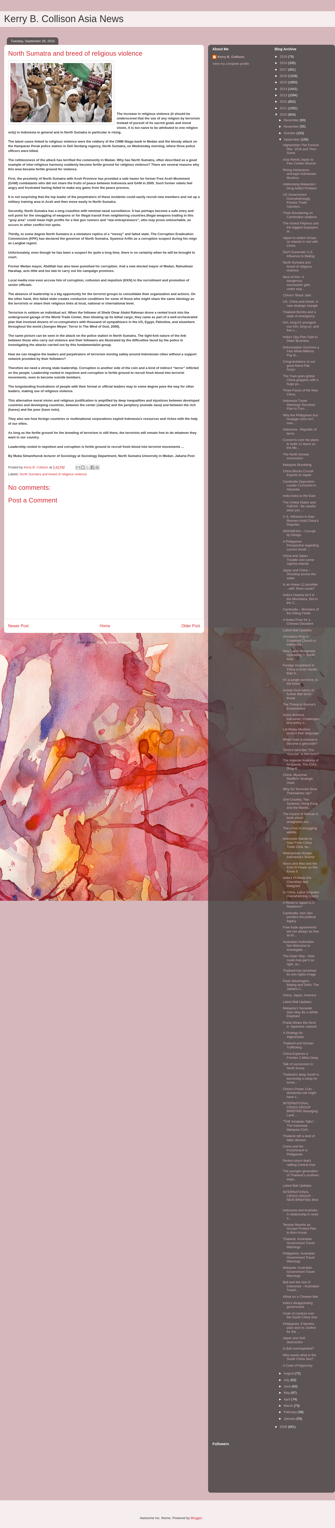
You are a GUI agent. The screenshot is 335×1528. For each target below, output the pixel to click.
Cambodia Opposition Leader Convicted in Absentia (299, 485)
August (289, 1373)
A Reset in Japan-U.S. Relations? (299, 905)
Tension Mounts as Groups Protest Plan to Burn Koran (299, 1228)
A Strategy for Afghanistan (293, 1035)
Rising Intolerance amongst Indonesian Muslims (299, 174)
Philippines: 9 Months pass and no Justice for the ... (299, 1328)
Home (105, 626)
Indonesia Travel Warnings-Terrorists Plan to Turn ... (299, 404)
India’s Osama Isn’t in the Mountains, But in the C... (300, 599)
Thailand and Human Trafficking (298, 1045)
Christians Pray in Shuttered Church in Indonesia (299, 640)
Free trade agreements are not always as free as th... (301, 931)
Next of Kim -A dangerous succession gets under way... (296, 283)
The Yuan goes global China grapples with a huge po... (300, 380)
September (292, 139)
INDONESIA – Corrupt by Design (299, 533)
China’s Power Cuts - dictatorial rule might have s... (299, 1093)
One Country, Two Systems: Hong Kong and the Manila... (300, 803)
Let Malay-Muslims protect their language (301, 731)
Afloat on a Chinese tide (300, 1296)
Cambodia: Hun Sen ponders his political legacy (299, 917)
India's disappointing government (297, 1305)
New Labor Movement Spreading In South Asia (299, 655)
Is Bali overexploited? (298, 1348)
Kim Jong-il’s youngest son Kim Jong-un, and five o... (301, 326)
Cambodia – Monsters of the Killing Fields (301, 611)
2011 (284, 108)
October (290, 133)
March (289, 1406)
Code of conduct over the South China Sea (300, 1315)
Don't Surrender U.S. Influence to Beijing (298, 254)
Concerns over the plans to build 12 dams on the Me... (301, 444)
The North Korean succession (296, 456)
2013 (284, 95)
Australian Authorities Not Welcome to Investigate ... (298, 946)
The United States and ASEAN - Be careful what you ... (299, 506)
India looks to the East (299, 496)
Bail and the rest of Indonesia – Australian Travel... (301, 1286)
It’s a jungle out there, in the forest (300, 682)
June (288, 1386)
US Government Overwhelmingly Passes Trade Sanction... (296, 200)
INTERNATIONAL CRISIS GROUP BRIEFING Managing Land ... (300, 1109)
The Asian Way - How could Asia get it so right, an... (298, 960)
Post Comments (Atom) (114, 642)
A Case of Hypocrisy (297, 1365)
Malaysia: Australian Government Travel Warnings (299, 1271)
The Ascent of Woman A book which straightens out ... (300, 818)
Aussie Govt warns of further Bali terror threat (298, 694)
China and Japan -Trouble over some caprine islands (298, 560)
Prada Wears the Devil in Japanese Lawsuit (299, 1025)
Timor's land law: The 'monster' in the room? (301, 752)
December (292, 120)
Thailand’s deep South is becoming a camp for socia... (301, 1078)
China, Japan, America (299, 995)
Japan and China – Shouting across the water (299, 574)
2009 (284, 1427)
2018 (284, 63)
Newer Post (18, 626)
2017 (284, 69)
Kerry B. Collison (230, 57)
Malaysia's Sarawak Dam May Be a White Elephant (300, 1012)
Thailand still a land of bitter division (299, 1138)
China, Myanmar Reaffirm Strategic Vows (298, 779)
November (292, 126)
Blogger (196, 1518)
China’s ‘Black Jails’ (297, 295)
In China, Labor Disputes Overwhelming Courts (301, 894)
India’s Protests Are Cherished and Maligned (297, 882)
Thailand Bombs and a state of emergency (299, 314)
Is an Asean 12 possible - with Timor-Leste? (300, 586)
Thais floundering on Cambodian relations (300, 215)
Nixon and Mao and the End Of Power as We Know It (300, 867)
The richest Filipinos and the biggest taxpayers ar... (301, 227)
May (287, 1393)
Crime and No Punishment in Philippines (295, 1150)
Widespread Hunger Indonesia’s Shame (298, 855)
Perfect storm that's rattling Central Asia (299, 1163)
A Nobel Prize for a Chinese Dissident (298, 622)
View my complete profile (230, 64)
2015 (284, 82)
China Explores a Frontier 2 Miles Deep (300, 1056)
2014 (284, 89)
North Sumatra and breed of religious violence (53, 474)
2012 (284, 101)
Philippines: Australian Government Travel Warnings (299, 1257)
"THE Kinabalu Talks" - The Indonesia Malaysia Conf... (299, 1125)
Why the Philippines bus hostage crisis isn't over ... (300, 419)
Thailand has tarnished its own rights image (299, 972)
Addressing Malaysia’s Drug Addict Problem (300, 186)
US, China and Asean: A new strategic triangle (300, 304)
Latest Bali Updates (297, 630)
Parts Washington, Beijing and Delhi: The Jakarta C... (301, 985)
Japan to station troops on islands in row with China (300, 242)
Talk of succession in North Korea (298, 1066)
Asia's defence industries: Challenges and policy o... (301, 719)
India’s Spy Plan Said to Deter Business (300, 339)
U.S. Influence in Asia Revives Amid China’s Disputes (300, 520)
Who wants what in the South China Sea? (299, 1357)
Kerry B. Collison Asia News (64, 18)
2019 (284, 56)
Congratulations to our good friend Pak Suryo (299, 365)
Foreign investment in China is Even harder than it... (300, 669)
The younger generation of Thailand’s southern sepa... (301, 1175)
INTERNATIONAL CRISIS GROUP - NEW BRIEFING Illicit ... (300, 1198)
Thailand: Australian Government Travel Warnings (299, 1243)
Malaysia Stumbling (297, 465)
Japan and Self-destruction (294, 1340)
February (291, 1412)
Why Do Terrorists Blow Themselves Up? (300, 791)
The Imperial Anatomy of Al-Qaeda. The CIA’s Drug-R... (301, 764)
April (287, 1399)
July (287, 1380)
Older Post (190, 626)
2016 (284, 76)
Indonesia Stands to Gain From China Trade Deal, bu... (297, 842)
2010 (284, 114)
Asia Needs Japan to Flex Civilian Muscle (299, 161)
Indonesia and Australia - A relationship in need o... (301, 1214)
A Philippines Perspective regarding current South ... (301, 545)
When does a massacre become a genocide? (300, 741)
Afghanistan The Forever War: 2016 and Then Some (301, 149)
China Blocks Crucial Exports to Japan (298, 473)
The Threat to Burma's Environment (299, 706)
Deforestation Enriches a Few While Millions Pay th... (301, 351)
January (290, 1418)
